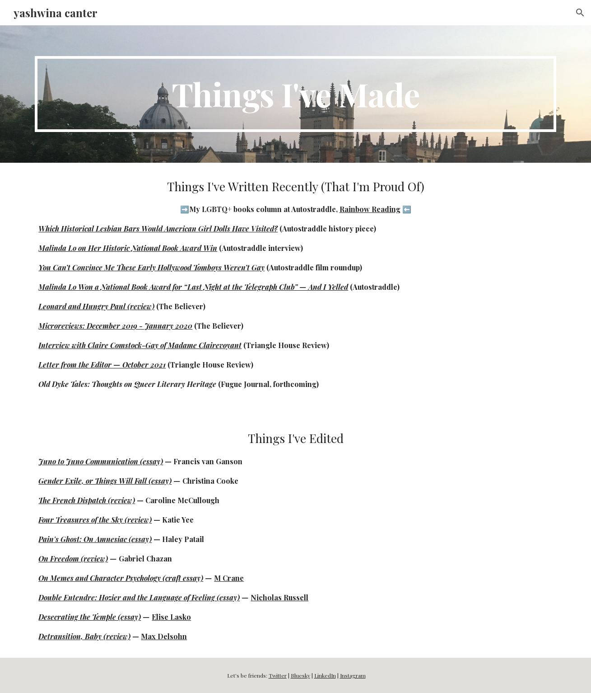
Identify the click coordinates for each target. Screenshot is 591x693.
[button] (580, 13)
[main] (295, 94)
